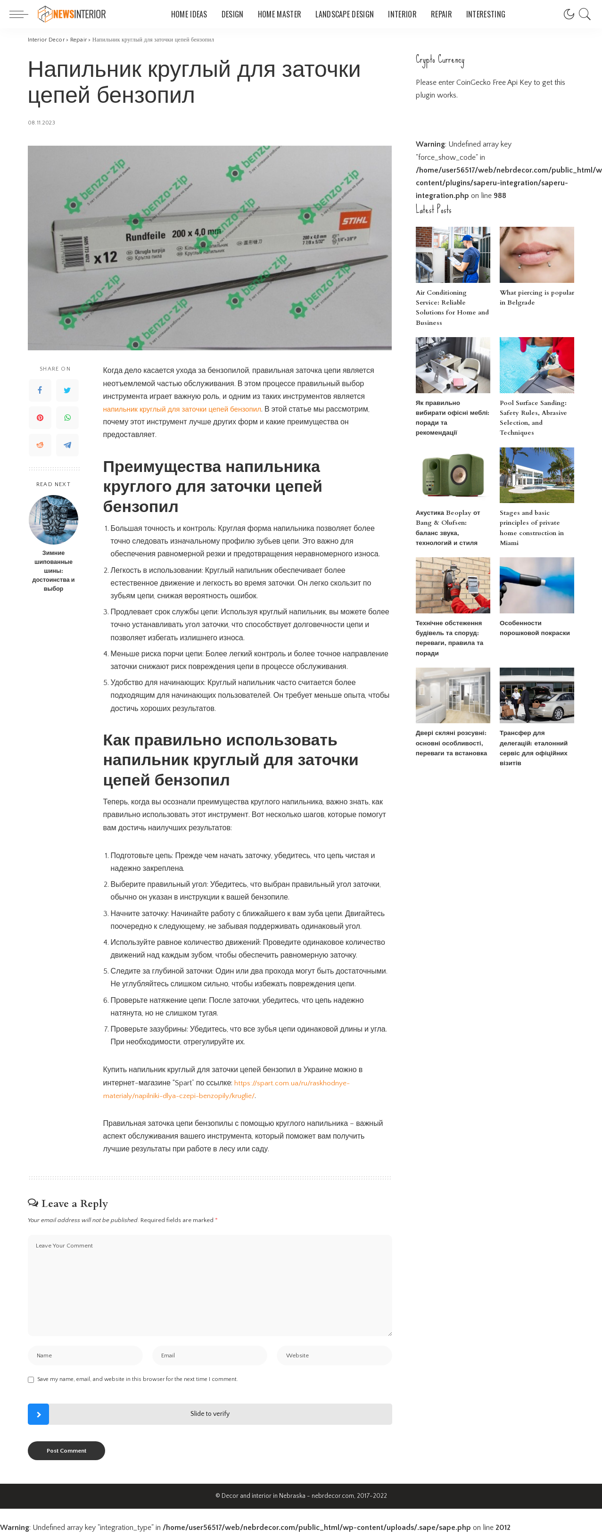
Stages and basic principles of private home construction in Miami (537, 503)
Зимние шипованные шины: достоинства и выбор (53, 571)
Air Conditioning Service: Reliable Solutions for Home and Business (452, 303)
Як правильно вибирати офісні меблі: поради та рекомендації (452, 403)
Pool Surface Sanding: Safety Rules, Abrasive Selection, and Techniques (537, 403)
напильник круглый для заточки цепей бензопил (186, 409)
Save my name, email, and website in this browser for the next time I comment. (137, 1382)
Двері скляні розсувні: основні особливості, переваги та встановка (449, 724)
